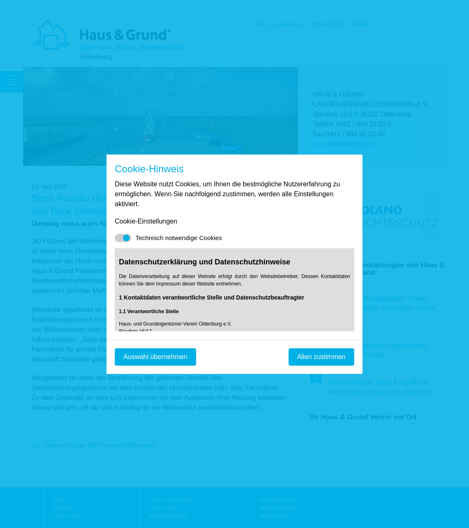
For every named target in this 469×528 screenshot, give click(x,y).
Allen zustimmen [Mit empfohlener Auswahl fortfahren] (321, 356)
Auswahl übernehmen (155, 356)
